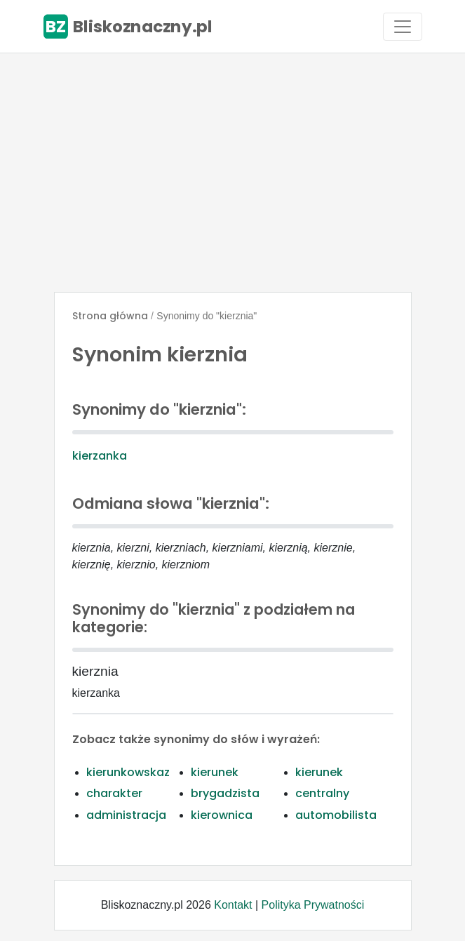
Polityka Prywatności (313, 905)
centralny (322, 793)
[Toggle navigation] (402, 27)
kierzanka (99, 456)
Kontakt (233, 905)
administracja (126, 815)
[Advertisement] (232, 172)
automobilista (336, 815)
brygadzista (225, 793)
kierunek (214, 772)
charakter (114, 793)
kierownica (221, 815)
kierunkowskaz (128, 772)
